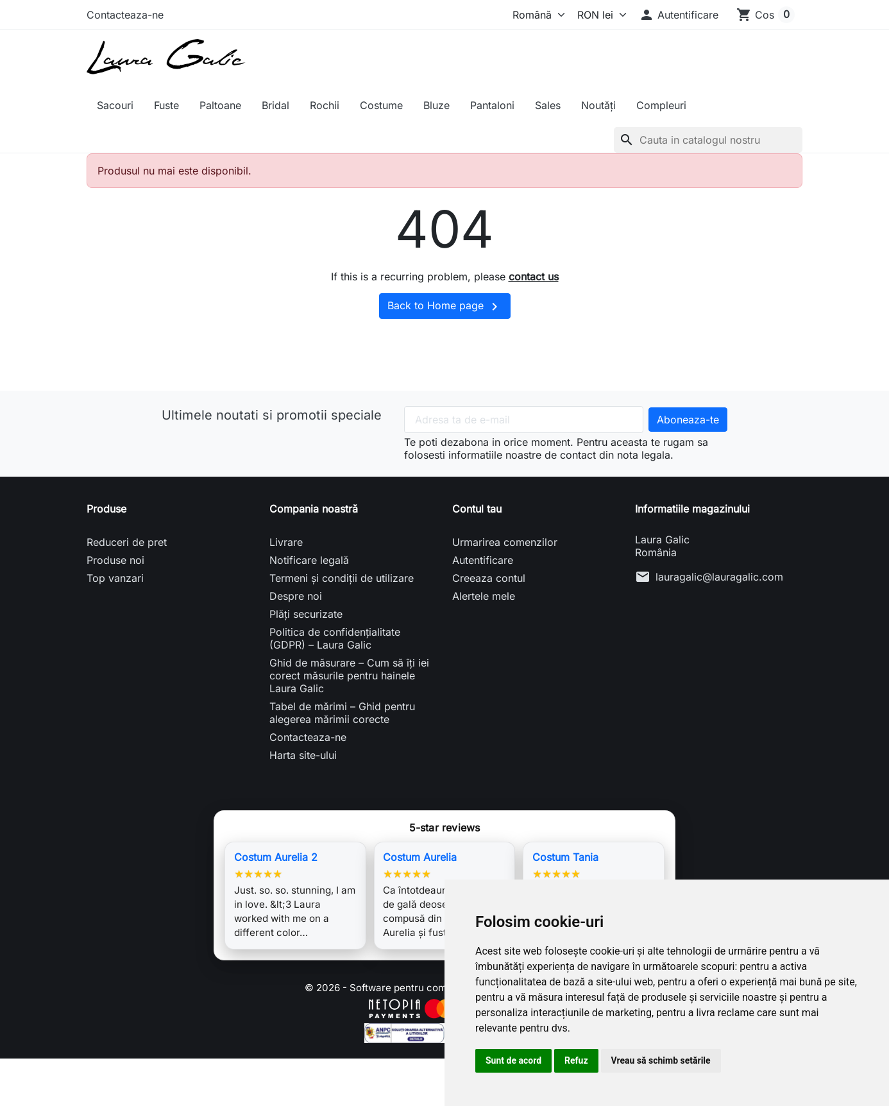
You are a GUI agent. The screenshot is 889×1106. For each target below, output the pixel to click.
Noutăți (598, 105)
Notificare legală (309, 560)
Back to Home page (444, 306)
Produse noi (115, 560)
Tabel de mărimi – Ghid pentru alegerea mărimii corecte (342, 713)
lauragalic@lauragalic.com (719, 576)
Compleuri (661, 105)
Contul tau (477, 508)
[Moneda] (599, 14)
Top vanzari (115, 578)
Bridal (275, 105)
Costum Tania (565, 857)
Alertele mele (483, 596)
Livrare (286, 542)
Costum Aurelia (420, 857)
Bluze (436, 105)
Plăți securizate (306, 614)
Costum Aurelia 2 (276, 857)
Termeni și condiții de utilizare (341, 578)
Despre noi (295, 596)
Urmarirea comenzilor (504, 542)
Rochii (324, 105)
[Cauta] (708, 140)
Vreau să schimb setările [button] (661, 1060)
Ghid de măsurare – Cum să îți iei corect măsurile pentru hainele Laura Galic (349, 675)
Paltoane (220, 105)
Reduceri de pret (127, 542)
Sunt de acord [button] (513, 1060)
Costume (381, 105)
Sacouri (115, 105)
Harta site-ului (303, 755)
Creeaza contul (488, 578)
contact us (534, 276)
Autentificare (482, 560)
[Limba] (536, 14)
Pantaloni (492, 105)
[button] (678, 14)
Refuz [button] (576, 1060)
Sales (548, 105)
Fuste (166, 105)
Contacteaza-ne (125, 14)
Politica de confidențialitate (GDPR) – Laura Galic (334, 638)
